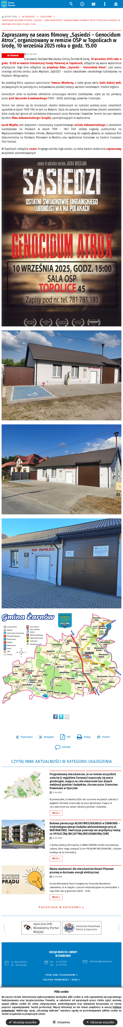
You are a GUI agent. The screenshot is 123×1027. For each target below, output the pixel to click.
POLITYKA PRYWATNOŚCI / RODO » (61, 979)
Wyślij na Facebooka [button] (55, 716)
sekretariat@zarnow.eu (100, 961)
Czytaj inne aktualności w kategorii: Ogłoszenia (61, 761)
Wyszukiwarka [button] (71, 4)
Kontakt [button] (61, 746)
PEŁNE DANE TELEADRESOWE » (61, 974)
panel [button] (115, 4)
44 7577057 (61, 964)
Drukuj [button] (82, 736)
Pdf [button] (64, 736)
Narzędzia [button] (82, 4)
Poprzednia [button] (23, 736)
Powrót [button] (102, 736)
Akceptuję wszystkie (25, 1022)
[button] (8, 4)
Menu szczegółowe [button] (104, 4)
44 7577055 (61, 961)
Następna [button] (45, 736)
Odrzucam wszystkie (102, 1022)
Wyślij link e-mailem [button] (67, 716)
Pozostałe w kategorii (60, 907)
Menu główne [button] (93, 4)
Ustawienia (63, 1022)
